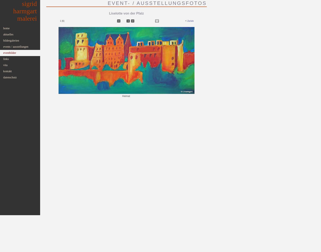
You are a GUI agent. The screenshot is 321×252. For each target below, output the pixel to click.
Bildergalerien (11, 40)
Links (6, 59)
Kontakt (7, 71)
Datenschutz (10, 77)
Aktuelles (8, 34)
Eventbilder (9, 52)
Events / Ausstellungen (15, 46)
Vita (5, 65)
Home (6, 28)
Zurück (190, 21)
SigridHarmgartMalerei (25, 11)
